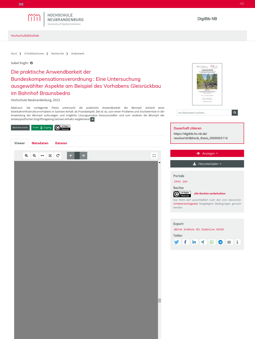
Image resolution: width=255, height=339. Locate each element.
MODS (220, 229)
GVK (184, 181)
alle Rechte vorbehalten (210, 193)
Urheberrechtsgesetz (185, 203)
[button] (176, 242)
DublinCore (208, 229)
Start (14, 53)
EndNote (189, 229)
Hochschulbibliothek (25, 35)
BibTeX (178, 229)
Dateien (61, 143)
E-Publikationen (34, 53)
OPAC (177, 181)
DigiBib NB (207, 18)
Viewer (19, 143)
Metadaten (40, 143)
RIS (198, 229)
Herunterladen (206, 164)
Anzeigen (206, 153)
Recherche (57, 53)
